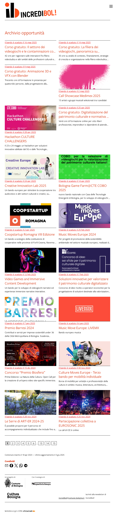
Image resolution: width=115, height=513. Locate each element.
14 (47, 443)
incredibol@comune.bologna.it (71, 498)
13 (41, 443)
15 (54, 443)
